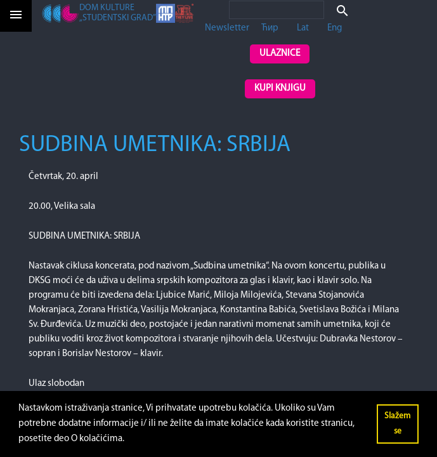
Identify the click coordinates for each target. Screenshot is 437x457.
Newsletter (227, 28)
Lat (303, 28)
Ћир (269, 28)
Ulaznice (279, 53)
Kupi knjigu (280, 88)
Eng (334, 28)
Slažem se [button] (397, 423)
